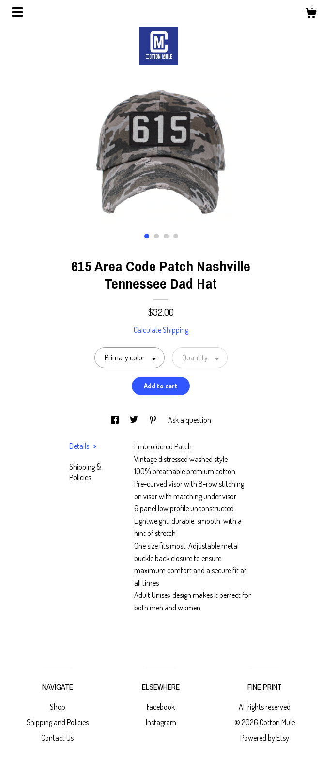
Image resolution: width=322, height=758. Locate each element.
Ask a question (189, 420)
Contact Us (57, 738)
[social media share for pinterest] (153, 420)
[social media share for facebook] (115, 420)
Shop (57, 707)
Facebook (161, 707)
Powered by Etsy (264, 738)
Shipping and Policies (58, 722)
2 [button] (156, 236)
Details (83, 446)
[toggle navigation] (17, 12)
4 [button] (175, 236)
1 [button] (146, 236)
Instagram (161, 722)
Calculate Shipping (161, 330)
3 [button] (166, 236)
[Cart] (311, 14)
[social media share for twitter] (134, 420)
